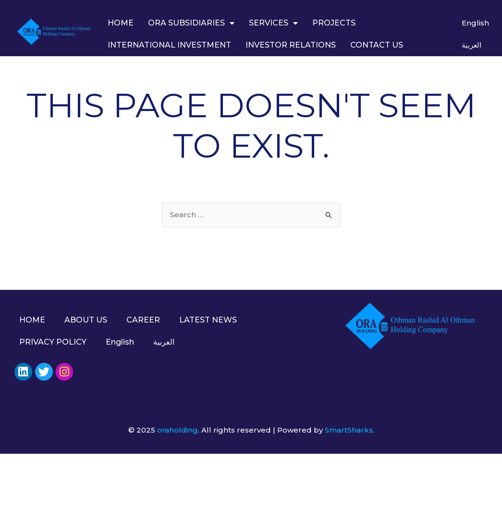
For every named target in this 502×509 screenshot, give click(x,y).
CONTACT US (376, 45)
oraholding (177, 430)
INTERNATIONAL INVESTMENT (169, 45)
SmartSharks (349, 430)
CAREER (143, 319)
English (475, 22)
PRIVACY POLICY (52, 342)
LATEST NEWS (208, 319)
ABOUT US (85, 319)
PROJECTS (333, 22)
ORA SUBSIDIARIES (191, 23)
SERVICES (273, 23)
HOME (121, 22)
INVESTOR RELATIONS (290, 45)
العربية (471, 45)
